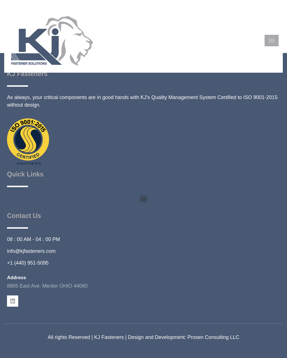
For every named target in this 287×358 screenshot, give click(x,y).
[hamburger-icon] (272, 40)
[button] (143, 198)
